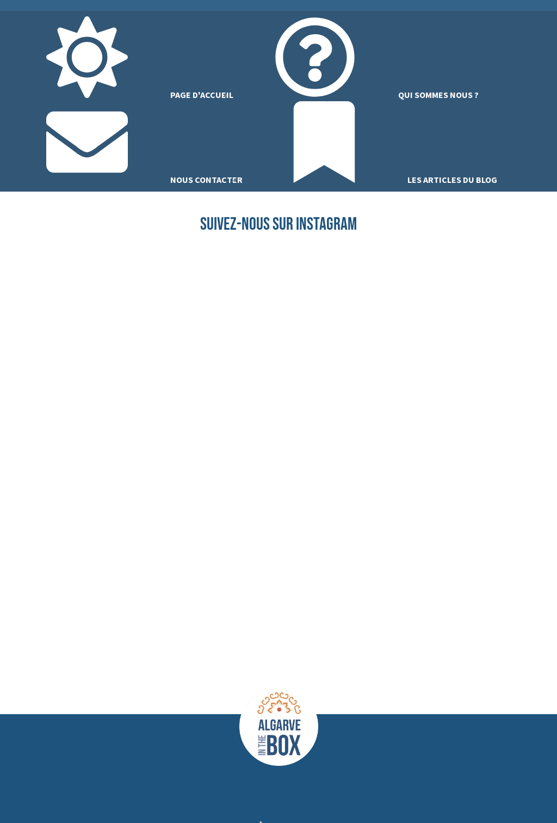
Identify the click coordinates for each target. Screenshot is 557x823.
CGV (422, 798)
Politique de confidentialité (356, 798)
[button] (278, 498)
